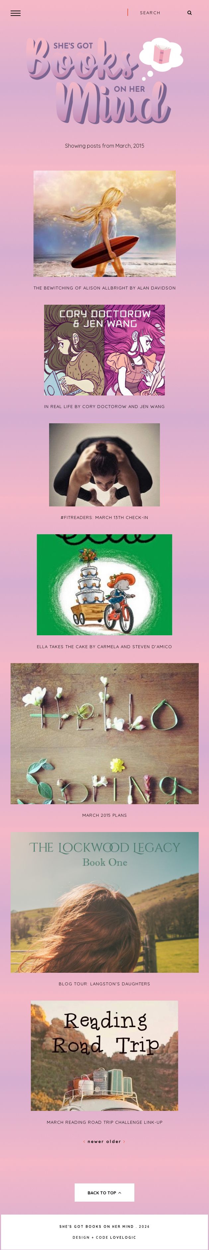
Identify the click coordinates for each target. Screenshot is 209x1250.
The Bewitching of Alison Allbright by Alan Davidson (105, 287)
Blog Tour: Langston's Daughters (104, 983)
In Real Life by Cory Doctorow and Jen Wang (104, 406)
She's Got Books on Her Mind (96, 1226)
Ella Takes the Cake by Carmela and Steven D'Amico (104, 646)
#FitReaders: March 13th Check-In (104, 517)
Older (116, 1141)
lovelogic (123, 1237)
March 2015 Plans (104, 815)
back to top (105, 1192)
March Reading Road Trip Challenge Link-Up (105, 1122)
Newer (94, 1141)
